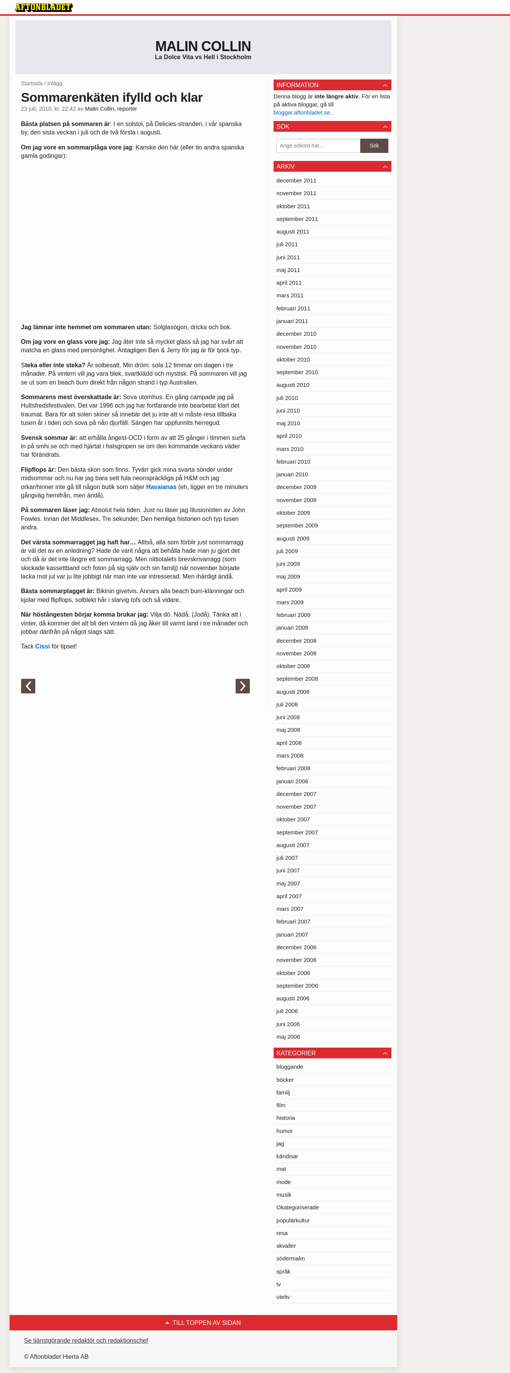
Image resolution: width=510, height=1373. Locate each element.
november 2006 (296, 960)
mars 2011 (290, 295)
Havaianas (161, 487)
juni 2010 (288, 410)
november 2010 (296, 346)
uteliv (283, 1296)
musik (283, 1194)
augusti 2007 (292, 845)
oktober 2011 (293, 206)
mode (283, 1182)
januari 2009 (292, 627)
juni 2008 (288, 717)
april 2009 (289, 589)
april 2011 (289, 282)
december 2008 (296, 640)
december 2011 (296, 180)
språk (283, 1271)
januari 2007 (292, 934)
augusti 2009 (292, 538)
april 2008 (289, 743)
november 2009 (296, 500)
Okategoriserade (297, 1207)
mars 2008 (290, 755)
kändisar (287, 1156)
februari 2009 (293, 615)
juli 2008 (287, 704)
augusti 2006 (292, 998)
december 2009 (296, 487)
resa (281, 1233)
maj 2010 (288, 423)
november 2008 (296, 653)
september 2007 (297, 832)
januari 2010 (292, 474)
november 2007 (296, 806)
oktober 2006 (293, 973)
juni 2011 (288, 257)
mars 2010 (290, 449)
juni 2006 (288, 1024)
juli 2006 (287, 1011)
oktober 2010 (293, 359)
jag (280, 1143)
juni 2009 (288, 563)
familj (283, 1092)
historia (285, 1117)
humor (284, 1131)
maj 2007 (288, 883)
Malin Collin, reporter (111, 109)
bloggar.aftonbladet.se (302, 112)
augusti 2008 (292, 691)
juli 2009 (287, 551)
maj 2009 (288, 576)
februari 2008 (293, 768)
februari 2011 (293, 308)
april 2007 (289, 896)
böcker (285, 1079)
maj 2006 (288, 1036)
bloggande (289, 1066)
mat (281, 1169)
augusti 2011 (292, 231)
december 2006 (296, 947)
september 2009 (297, 525)
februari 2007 (293, 921)
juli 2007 (287, 857)
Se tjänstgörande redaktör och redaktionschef (86, 1340)
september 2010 (297, 372)
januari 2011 (292, 321)
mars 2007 (290, 908)
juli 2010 (287, 398)
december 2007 (296, 794)
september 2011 (297, 219)
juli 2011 (287, 244)
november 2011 (296, 193)
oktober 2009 (293, 512)
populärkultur (293, 1220)
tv (278, 1284)
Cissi (42, 646)
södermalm (290, 1258)
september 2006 (297, 985)
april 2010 (289, 436)
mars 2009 (290, 602)
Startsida (32, 83)
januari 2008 (292, 781)
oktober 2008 (293, 666)
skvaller (286, 1245)
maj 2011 (288, 270)
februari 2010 (293, 461)
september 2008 (297, 678)
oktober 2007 (293, 819)
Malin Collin (203, 46)
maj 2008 (288, 729)
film (280, 1105)
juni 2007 (288, 870)
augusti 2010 (292, 384)
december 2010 (296, 333)
